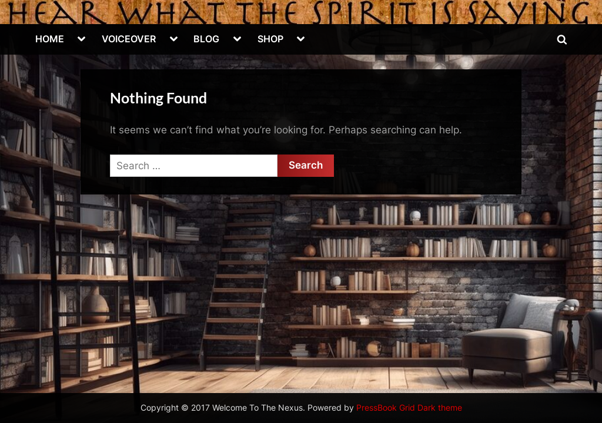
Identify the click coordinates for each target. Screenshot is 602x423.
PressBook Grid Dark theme (409, 407)
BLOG (206, 39)
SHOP (270, 39)
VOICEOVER (129, 39)
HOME (49, 39)
